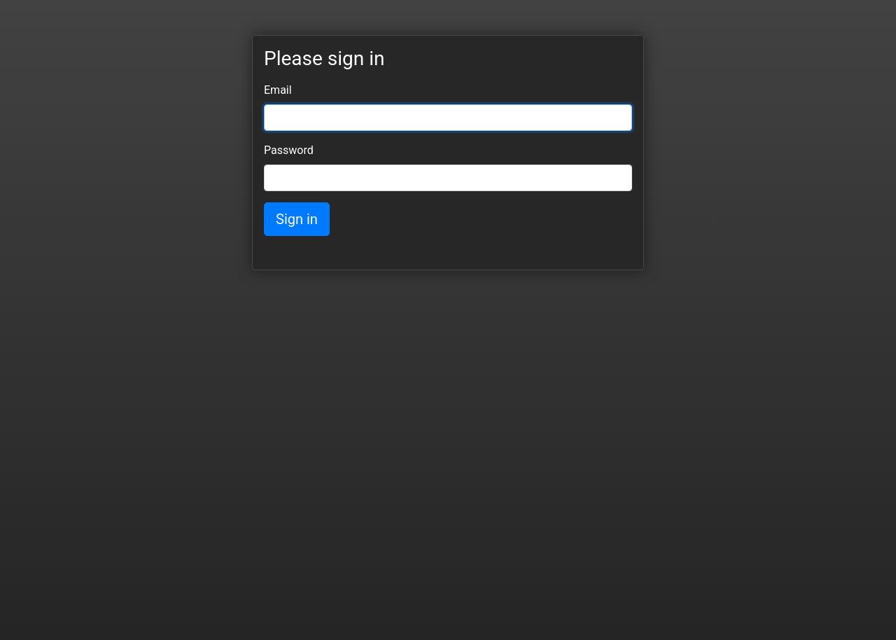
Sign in (297, 219)
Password (289, 150)
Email (278, 90)
